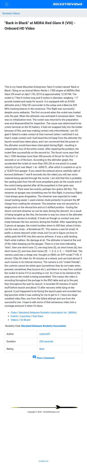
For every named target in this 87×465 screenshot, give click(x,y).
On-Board (25, 319)
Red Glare (38, 316)
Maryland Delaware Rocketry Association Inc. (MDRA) (48, 312)
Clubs (14, 312)
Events (14, 316)
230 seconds (46, 341)
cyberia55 (44, 334)
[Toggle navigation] (6, 4)
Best (41, 348)
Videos (14, 319)
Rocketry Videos (11, 13)
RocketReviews (67, 4)
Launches (25, 316)
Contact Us (43, 461)
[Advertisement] (43, 383)
